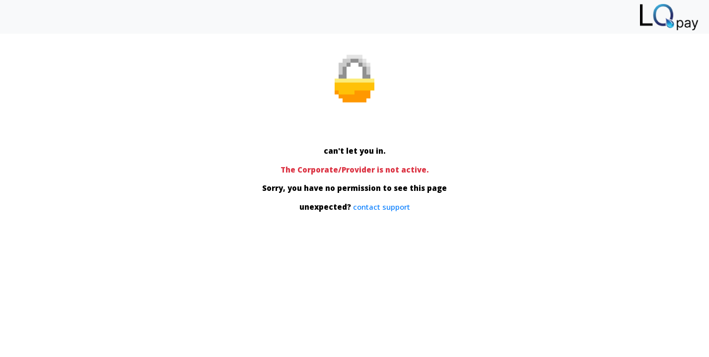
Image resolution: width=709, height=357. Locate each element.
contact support (381, 206)
